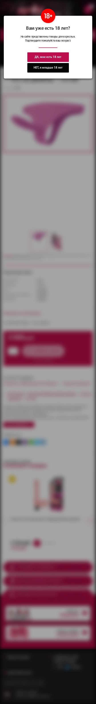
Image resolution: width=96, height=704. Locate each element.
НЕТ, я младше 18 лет (48, 67)
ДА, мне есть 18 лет (48, 57)
